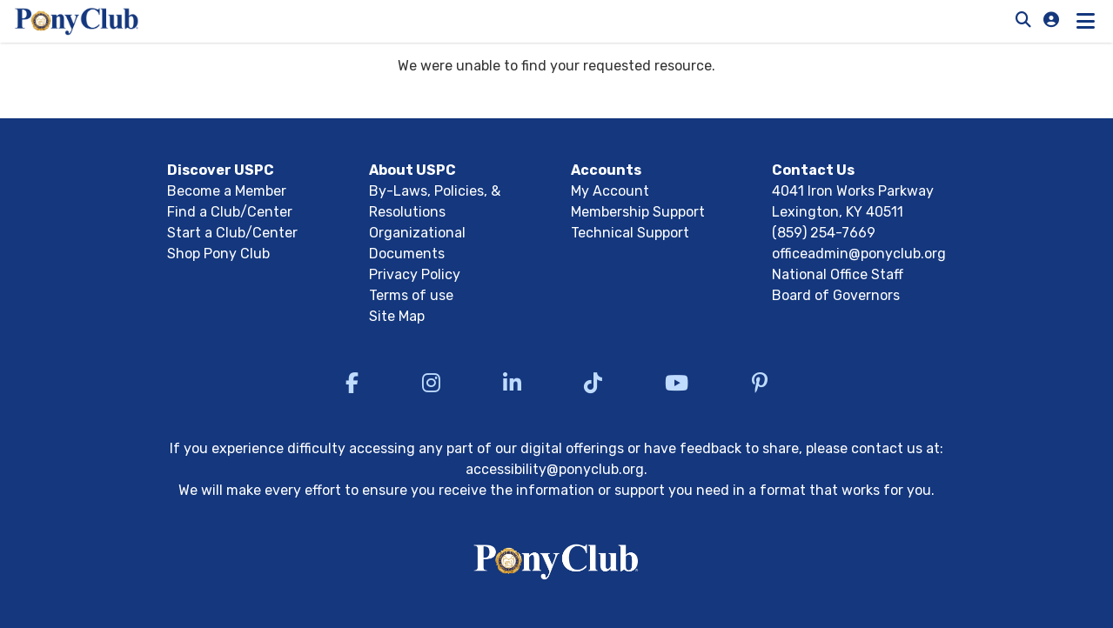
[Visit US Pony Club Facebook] (352, 383)
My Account (610, 191)
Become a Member (226, 191)
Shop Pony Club (218, 253)
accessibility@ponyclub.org (555, 469)
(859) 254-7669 (823, 232)
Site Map (397, 316)
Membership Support (638, 212)
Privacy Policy (414, 274)
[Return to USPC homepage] (556, 564)
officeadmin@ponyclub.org (859, 253)
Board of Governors (836, 295)
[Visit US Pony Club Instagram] (431, 383)
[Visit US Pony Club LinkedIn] (512, 383)
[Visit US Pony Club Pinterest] (760, 383)
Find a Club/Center (229, 212)
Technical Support (630, 232)
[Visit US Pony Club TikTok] (593, 383)
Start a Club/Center (232, 232)
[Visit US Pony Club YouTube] (676, 383)
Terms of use (411, 295)
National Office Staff (837, 274)
